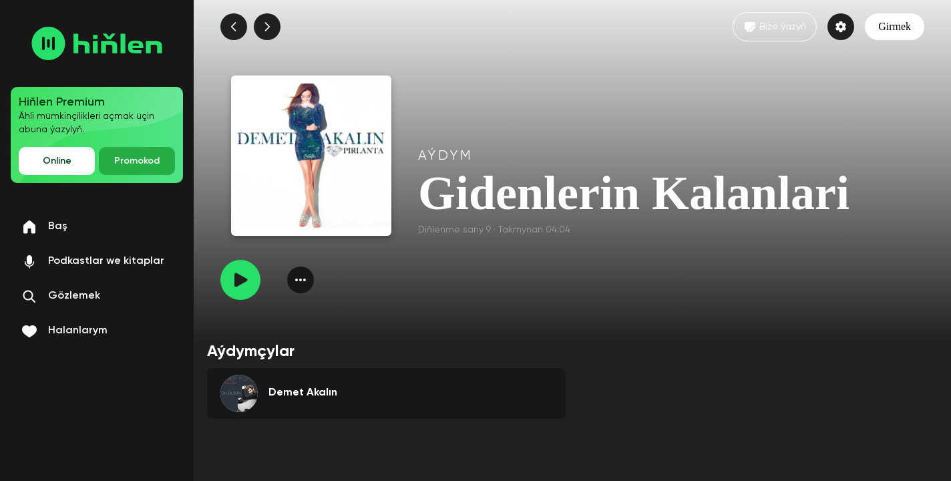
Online (57, 161)
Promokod (137, 161)
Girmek (894, 26)
